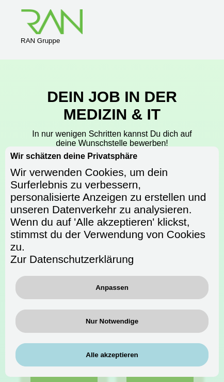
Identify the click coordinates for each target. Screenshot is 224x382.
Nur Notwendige (112, 321)
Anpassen (112, 287)
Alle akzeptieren (112, 355)
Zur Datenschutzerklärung (72, 259)
